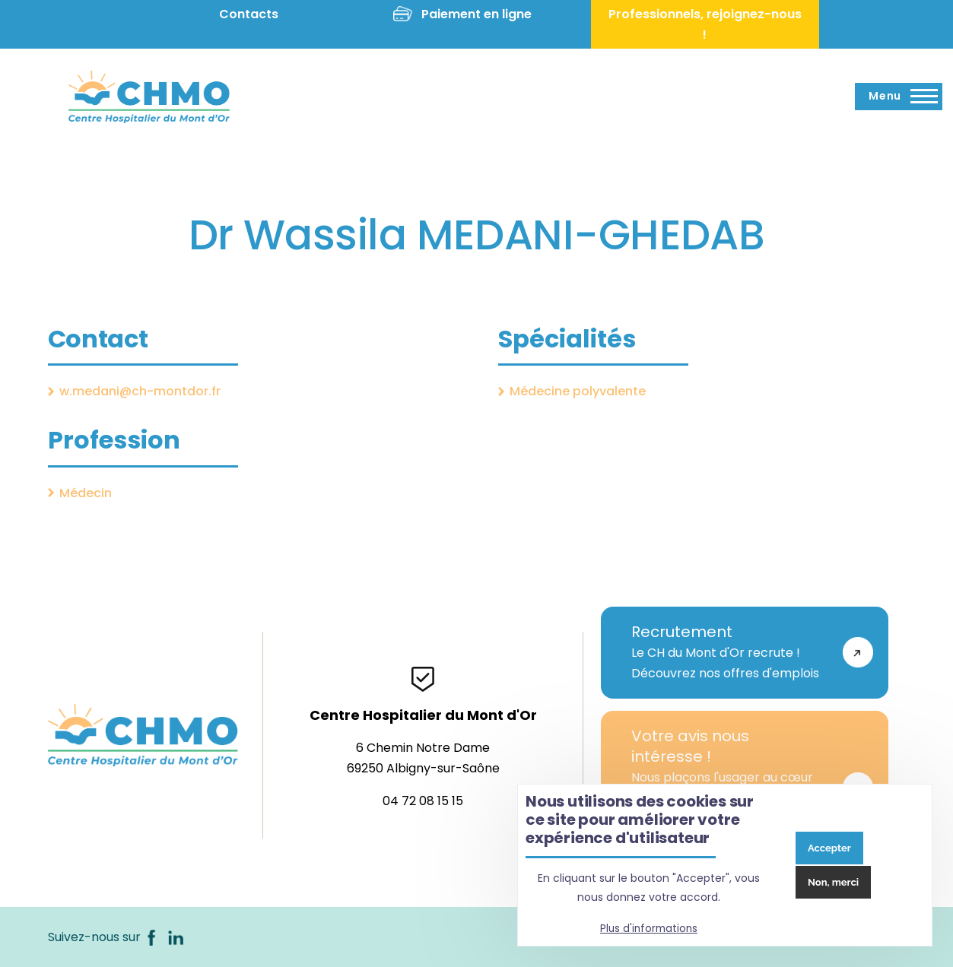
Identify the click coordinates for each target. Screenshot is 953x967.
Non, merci (833, 882)
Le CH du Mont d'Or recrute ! (729, 652)
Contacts (248, 14)
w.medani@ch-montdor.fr (140, 391)
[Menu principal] (898, 96)
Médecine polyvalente (578, 391)
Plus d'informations (648, 928)
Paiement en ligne (476, 14)
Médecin (85, 493)
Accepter (829, 848)
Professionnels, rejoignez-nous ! (705, 24)
